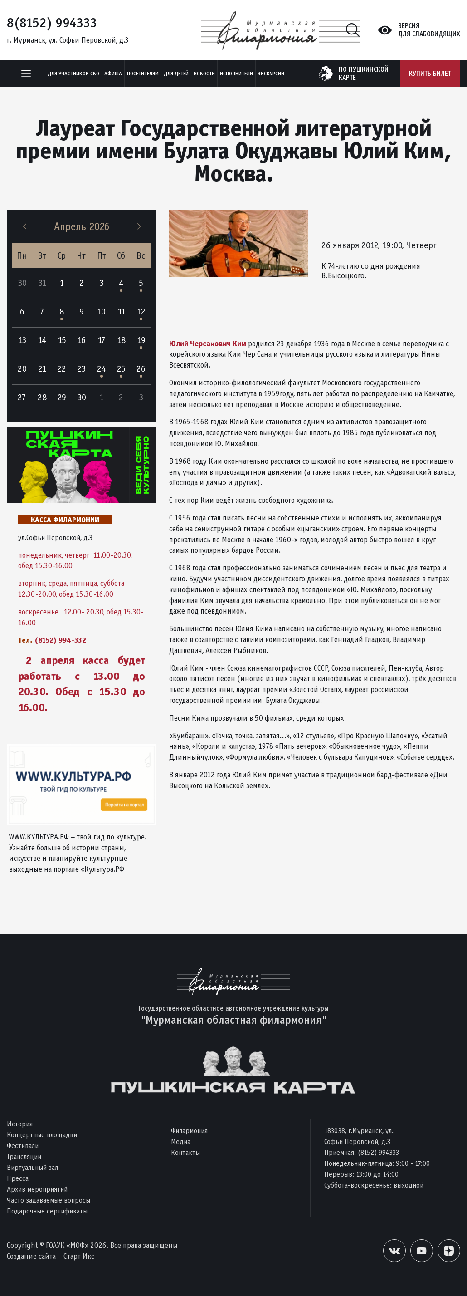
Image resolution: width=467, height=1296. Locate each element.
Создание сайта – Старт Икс (50, 1256)
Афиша (113, 73)
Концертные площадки (42, 1134)
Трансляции (24, 1156)
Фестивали (23, 1145)
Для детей (176, 73)
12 (141, 311)
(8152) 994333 (378, 1152)
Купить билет (430, 73)
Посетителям (143, 73)
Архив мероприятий (37, 1189)
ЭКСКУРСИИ (271, 73)
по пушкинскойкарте (364, 73)
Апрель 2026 (82, 226)
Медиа (180, 1141)
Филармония (189, 1130)
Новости (204, 73)
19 (141, 340)
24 (101, 368)
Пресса (18, 1178)
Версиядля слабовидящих (429, 30)
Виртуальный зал (32, 1167)
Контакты (185, 1152)
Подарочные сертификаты (47, 1211)
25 (121, 368)
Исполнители (236, 73)
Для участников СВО (73, 73)
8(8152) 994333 (52, 23)
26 (141, 368)
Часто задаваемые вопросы (48, 1200)
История (20, 1123)
